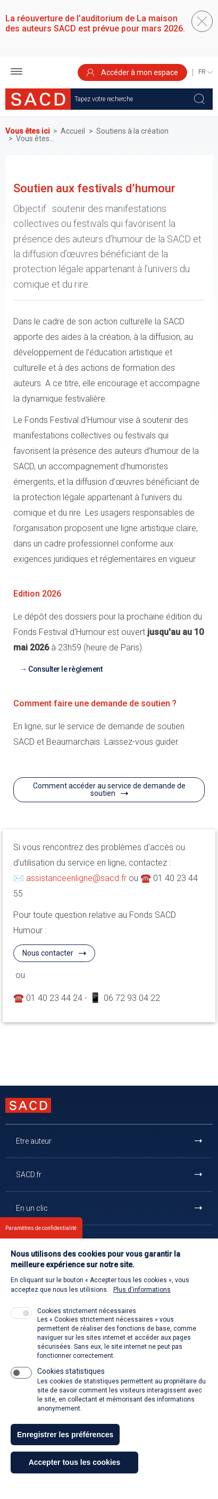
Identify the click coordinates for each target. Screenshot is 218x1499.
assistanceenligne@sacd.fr (76, 878)
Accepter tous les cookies (75, 1478)
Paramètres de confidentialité (41, 1244)
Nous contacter (47, 953)
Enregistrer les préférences (65, 1450)
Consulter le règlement (65, 669)
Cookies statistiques (71, 1387)
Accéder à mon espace (132, 72)
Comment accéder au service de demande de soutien (109, 789)
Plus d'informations (142, 1305)
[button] (16, 72)
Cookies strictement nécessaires (86, 1327)
